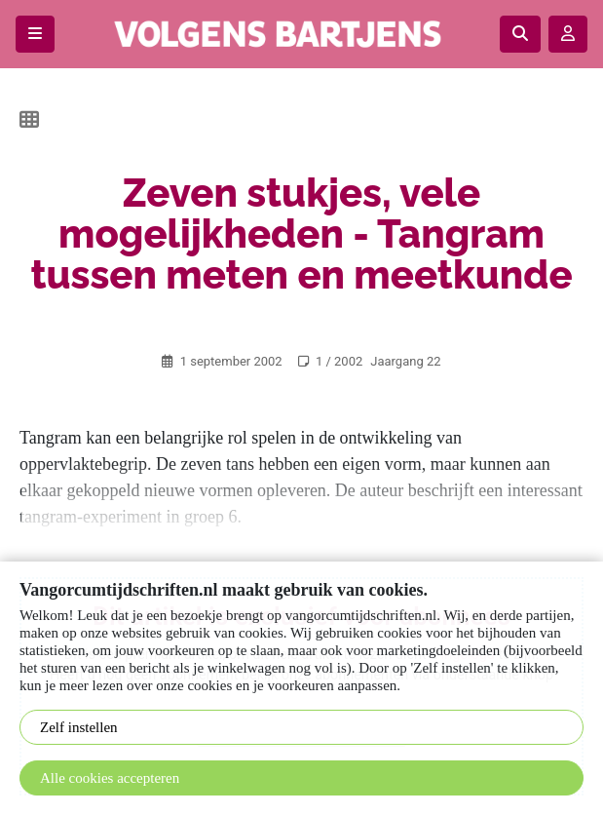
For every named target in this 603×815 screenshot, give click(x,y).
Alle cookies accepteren (109, 778)
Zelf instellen (79, 727)
